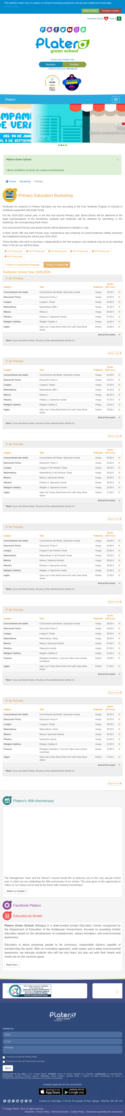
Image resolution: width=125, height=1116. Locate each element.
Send (8, 1068)
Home (10, 181)
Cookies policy (11, 6)
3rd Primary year (57, 251)
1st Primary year (14, 251)
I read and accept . (20, 1057)
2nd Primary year (35, 251)
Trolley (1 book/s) (57, 264)
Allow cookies (90, 10)
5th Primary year (101, 251)
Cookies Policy (77, 1112)
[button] (9, 126)
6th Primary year (13, 256)
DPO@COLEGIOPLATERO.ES (15, 1078)
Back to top (114, 353)
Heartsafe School (95, 18)
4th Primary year (79, 251)
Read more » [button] (12, 965)
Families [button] (74, 64)
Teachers (51, 64)
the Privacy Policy (29, 1057)
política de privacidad (54, 1078)
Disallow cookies (110, 10)
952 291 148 (116, 1101)
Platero (10, 99)
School (113, 18)
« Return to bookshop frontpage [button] (22, 264)
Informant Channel (60, 1112)
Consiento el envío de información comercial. (24, 1061)
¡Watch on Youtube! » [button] (16, 891)
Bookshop (25, 181)
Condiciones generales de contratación (104, 1112)
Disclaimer (29, 1112)
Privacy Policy (42, 1112)
